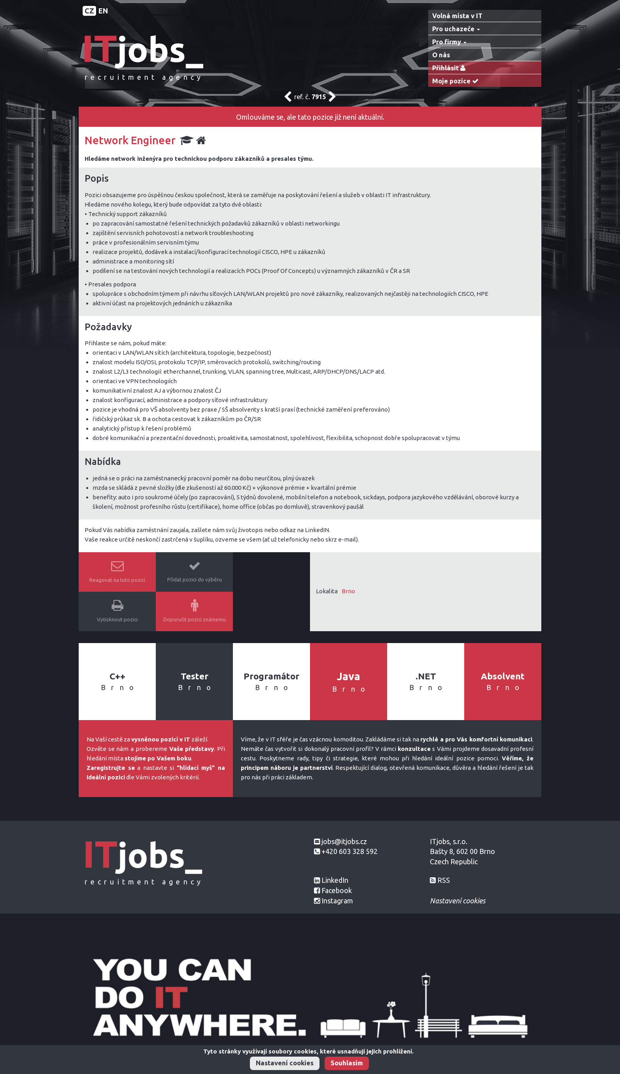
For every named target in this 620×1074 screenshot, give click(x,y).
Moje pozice (457, 81)
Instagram (337, 901)
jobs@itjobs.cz (344, 841)
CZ (89, 11)
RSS (443, 880)
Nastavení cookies (285, 1062)
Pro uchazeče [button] (456, 28)
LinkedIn (334, 880)
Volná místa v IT (457, 15)
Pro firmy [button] (449, 41)
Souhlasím (347, 1062)
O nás (441, 54)
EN (103, 11)
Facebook (336, 890)
